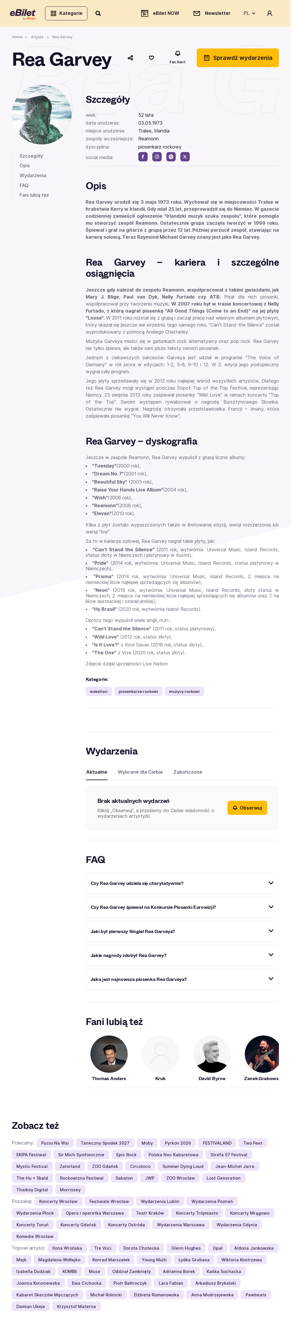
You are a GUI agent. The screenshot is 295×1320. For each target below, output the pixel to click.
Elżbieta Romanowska (156, 1296)
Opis (25, 167)
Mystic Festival (32, 1167)
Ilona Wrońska (67, 1249)
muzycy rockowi (184, 693)
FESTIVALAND (217, 1144)
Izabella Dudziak (33, 1272)
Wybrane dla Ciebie (140, 773)
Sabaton (124, 1179)
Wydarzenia (33, 177)
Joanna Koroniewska (38, 1284)
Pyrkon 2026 (178, 1144)
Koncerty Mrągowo (250, 1214)
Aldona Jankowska (254, 1249)
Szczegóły (31, 157)
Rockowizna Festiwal (81, 1179)
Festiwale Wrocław (109, 1202)
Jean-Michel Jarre (234, 1167)
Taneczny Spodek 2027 (105, 1144)
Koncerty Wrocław (58, 1202)
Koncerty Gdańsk (78, 1226)
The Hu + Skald (32, 1179)
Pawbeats (256, 1296)
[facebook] (143, 158)
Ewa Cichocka (86, 1284)
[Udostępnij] (130, 59)
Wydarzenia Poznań (212, 1202)
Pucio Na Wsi (55, 1144)
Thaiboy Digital (32, 1191)
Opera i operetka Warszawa (95, 1214)
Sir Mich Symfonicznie (81, 1156)
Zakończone (187, 773)
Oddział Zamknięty (131, 1272)
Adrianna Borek (179, 1272)
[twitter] (185, 158)
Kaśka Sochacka (224, 1272)
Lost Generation (224, 1179)
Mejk (21, 1261)
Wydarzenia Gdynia (237, 1226)
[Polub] (151, 59)
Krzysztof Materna (76, 1307)
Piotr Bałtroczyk (130, 1284)
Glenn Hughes (186, 1249)
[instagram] (157, 158)
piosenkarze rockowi (138, 693)
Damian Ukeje (30, 1307)
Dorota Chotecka (141, 1249)
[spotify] (171, 158)
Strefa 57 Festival (229, 1156)
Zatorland (70, 1167)
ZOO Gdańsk (105, 1167)
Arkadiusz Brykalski (215, 1284)
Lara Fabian (171, 1284)
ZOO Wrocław (180, 1179)
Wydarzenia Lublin (160, 1202)
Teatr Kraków (150, 1214)
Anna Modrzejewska (212, 1296)
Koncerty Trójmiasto (197, 1214)
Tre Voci (102, 1249)
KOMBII (70, 1272)
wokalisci (99, 693)
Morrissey (70, 1191)
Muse (94, 1272)
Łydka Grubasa (194, 1261)
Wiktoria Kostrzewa (241, 1261)
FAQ (24, 187)
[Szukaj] (100, 14)
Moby (147, 1144)
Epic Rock (126, 1156)
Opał (217, 1249)
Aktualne (96, 773)
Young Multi (154, 1261)
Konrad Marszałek (111, 1261)
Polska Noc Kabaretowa (174, 1156)
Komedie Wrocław (35, 1237)
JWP (149, 1179)
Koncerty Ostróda (126, 1226)
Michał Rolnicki (106, 1296)
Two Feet (252, 1144)
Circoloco (140, 1167)
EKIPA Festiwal (31, 1156)
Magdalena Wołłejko (59, 1261)
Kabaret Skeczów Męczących (47, 1296)
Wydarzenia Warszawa (181, 1226)
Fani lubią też (34, 197)
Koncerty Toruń (32, 1226)
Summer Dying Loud (183, 1167)
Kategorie (68, 14)
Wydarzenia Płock (35, 1214)
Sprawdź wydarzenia (237, 59)
